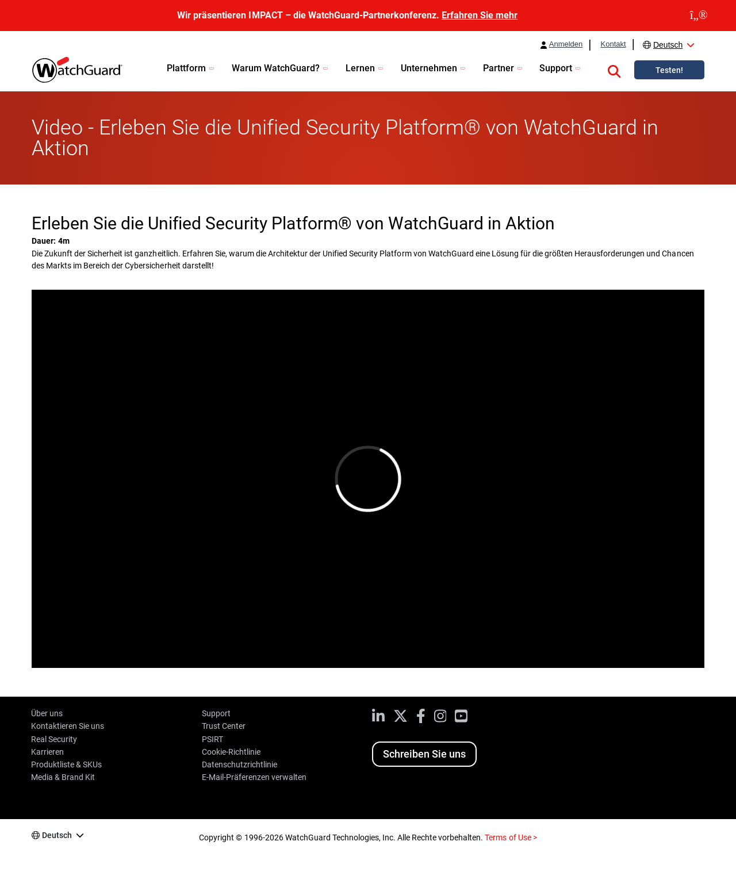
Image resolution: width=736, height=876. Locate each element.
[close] (699, 15)
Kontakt (613, 44)
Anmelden (566, 44)
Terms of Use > (510, 837)
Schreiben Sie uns (424, 754)
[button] (614, 69)
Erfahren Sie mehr (480, 15)
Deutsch (668, 44)
